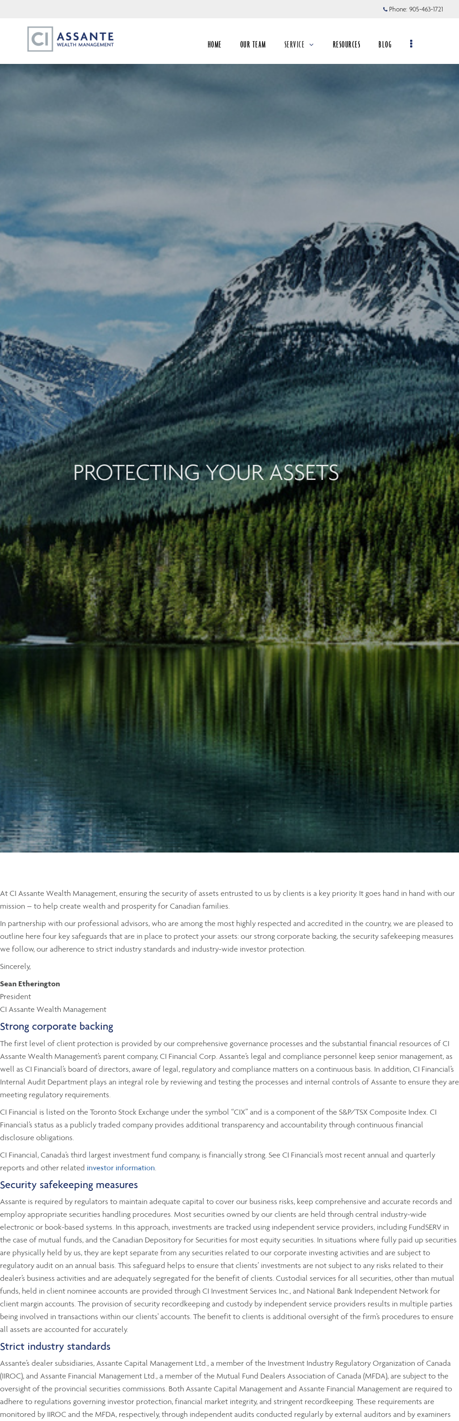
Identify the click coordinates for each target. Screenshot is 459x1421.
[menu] (414, 44)
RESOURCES (350, 44)
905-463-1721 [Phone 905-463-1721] (426, 9)
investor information (121, 1168)
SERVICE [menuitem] (303, 44)
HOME (218, 44)
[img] (229, 426)
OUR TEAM (256, 44)
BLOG (388, 44)
